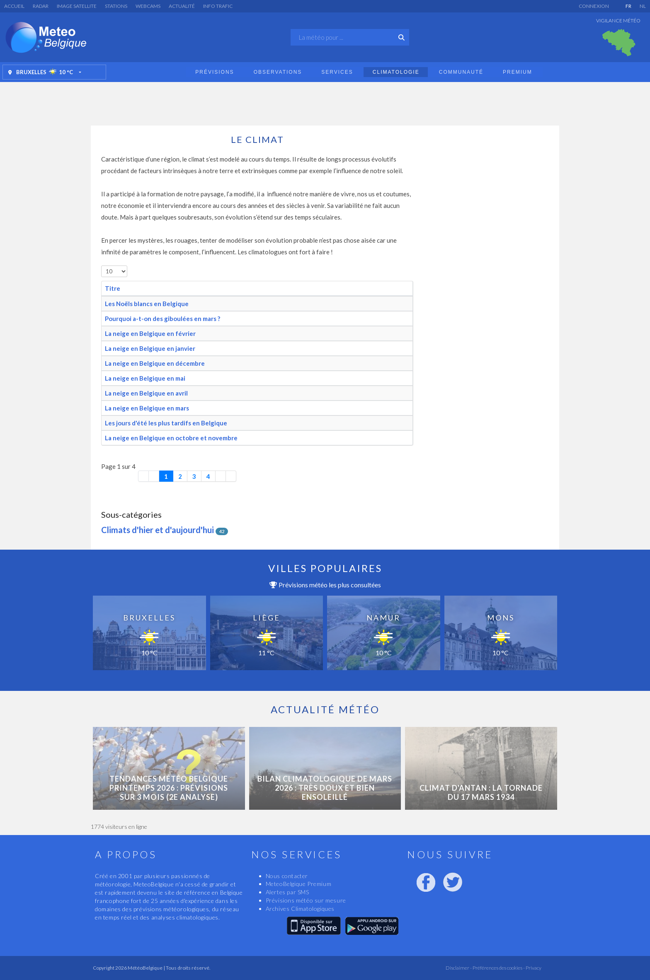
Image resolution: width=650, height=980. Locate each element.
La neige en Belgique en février (150, 333)
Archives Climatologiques (300, 908)
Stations (116, 6)
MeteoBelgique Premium (299, 883)
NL (643, 6)
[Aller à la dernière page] (231, 476)
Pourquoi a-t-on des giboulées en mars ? (162, 318)
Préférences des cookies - (498, 968)
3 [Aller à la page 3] (194, 476)
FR (628, 6)
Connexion (594, 6)
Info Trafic (218, 6)
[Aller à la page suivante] (221, 476)
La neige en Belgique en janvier (150, 348)
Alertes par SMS (287, 892)
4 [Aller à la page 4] (208, 476)
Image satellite (77, 6)
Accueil (14, 6)
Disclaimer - (459, 968)
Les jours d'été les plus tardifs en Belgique (166, 423)
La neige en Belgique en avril (146, 393)
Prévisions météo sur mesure (306, 900)
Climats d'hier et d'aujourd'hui (157, 530)
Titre (112, 288)
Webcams (148, 6)
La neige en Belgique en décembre (155, 363)
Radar (41, 6)
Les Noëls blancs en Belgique (147, 303)
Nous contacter (287, 875)
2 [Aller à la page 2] (180, 476)
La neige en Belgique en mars (147, 408)
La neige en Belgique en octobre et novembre (171, 438)
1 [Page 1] (166, 476)
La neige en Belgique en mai (145, 378)
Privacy (533, 968)
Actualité (182, 6)
